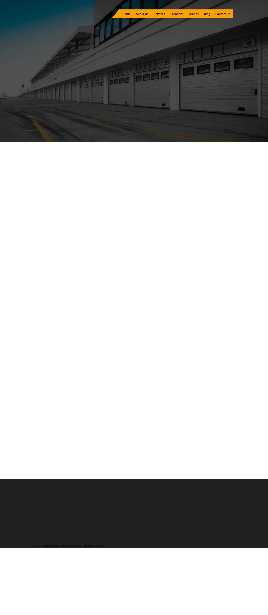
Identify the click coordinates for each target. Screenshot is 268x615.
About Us (142, 14)
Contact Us (222, 14)
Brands (194, 14)
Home (126, 14)
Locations (177, 14)
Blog (207, 14)
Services (159, 14)
